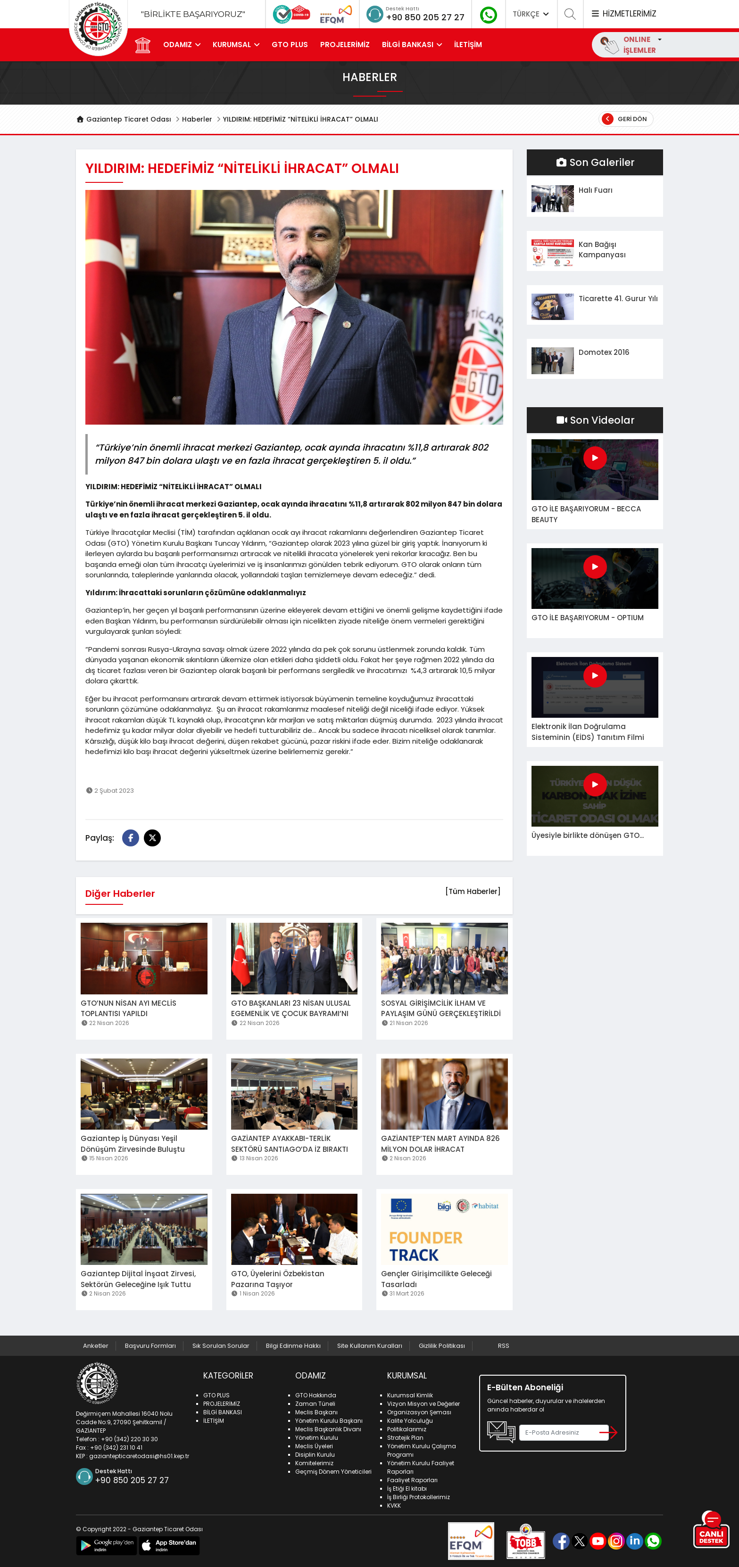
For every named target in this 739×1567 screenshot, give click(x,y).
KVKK (394, 1505)
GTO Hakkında (315, 1395)
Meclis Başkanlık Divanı (328, 1429)
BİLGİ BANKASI (407, 44)
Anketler (95, 1345)
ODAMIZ (177, 44)
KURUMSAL (232, 44)
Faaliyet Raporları (412, 1480)
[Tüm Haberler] (473, 891)
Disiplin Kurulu (315, 1455)
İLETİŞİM (468, 44)
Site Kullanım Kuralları (369, 1345)
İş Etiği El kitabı (407, 1489)
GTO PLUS (290, 44)
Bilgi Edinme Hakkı (293, 1345)
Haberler (197, 119)
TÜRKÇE (531, 14)
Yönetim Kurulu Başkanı (329, 1421)
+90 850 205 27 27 (425, 17)
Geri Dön (624, 119)
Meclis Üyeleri (314, 1446)
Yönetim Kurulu (316, 1438)
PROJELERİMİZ (345, 44)
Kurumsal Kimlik (410, 1395)
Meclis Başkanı (316, 1412)
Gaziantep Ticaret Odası (123, 119)
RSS (503, 1345)
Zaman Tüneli (315, 1404)
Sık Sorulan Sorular (220, 1345)
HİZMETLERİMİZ (623, 13)
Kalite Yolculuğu (410, 1421)
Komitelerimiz (314, 1463)
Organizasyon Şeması (419, 1412)
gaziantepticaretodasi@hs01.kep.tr (139, 1456)
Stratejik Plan (405, 1438)
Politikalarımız (406, 1429)
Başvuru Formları (150, 1345)
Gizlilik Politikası (442, 1345)
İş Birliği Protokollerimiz (418, 1497)
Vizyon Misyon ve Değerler (423, 1404)
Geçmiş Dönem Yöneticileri (333, 1472)
